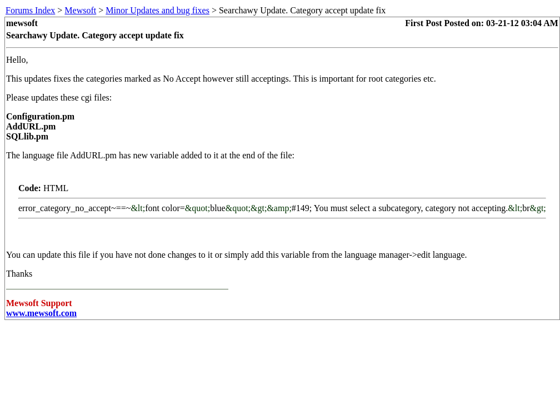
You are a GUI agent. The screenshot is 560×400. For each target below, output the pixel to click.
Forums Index (30, 10)
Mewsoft (80, 10)
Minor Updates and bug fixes (157, 10)
